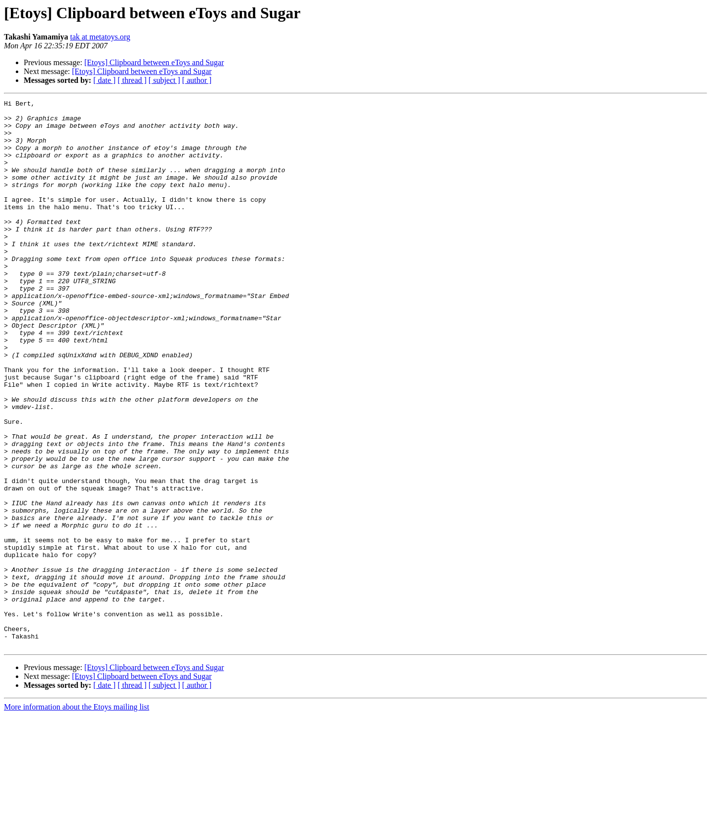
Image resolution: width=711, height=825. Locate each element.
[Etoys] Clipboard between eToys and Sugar (154, 62)
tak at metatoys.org (100, 37)
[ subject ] (164, 80)
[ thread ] (132, 80)
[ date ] (104, 80)
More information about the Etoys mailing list (76, 816)
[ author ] (197, 80)
